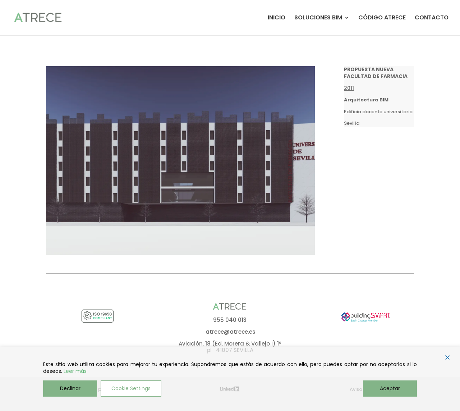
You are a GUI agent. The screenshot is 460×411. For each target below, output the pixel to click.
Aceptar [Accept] (390, 388)
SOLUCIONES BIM (318, 18)
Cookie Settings (131, 388)
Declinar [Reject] (70, 388)
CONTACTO (431, 18)
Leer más (75, 371)
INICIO (276, 18)
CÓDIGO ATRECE (382, 18)
